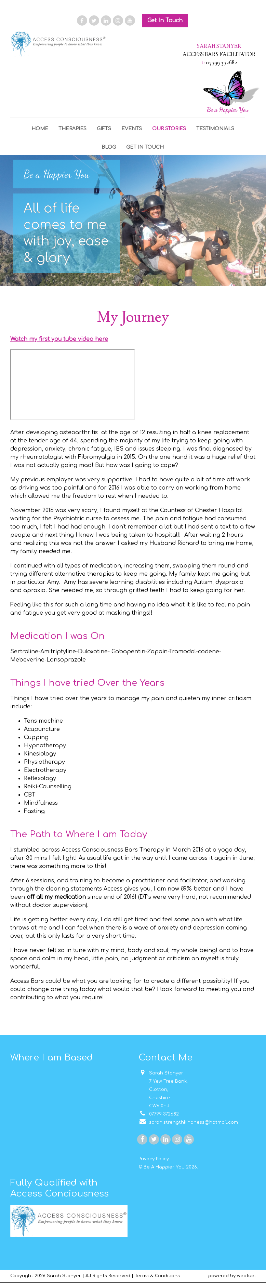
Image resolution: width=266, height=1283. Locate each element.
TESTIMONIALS (215, 128)
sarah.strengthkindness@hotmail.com (188, 1122)
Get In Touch (165, 20)
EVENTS (131, 128)
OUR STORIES (169, 128)
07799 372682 (158, 1114)
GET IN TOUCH (145, 147)
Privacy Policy (153, 1159)
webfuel (246, 1275)
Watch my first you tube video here (59, 339)
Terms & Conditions (157, 1275)
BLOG (109, 147)
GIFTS (104, 128)
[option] (133, 220)
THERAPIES (72, 128)
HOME (39, 128)
